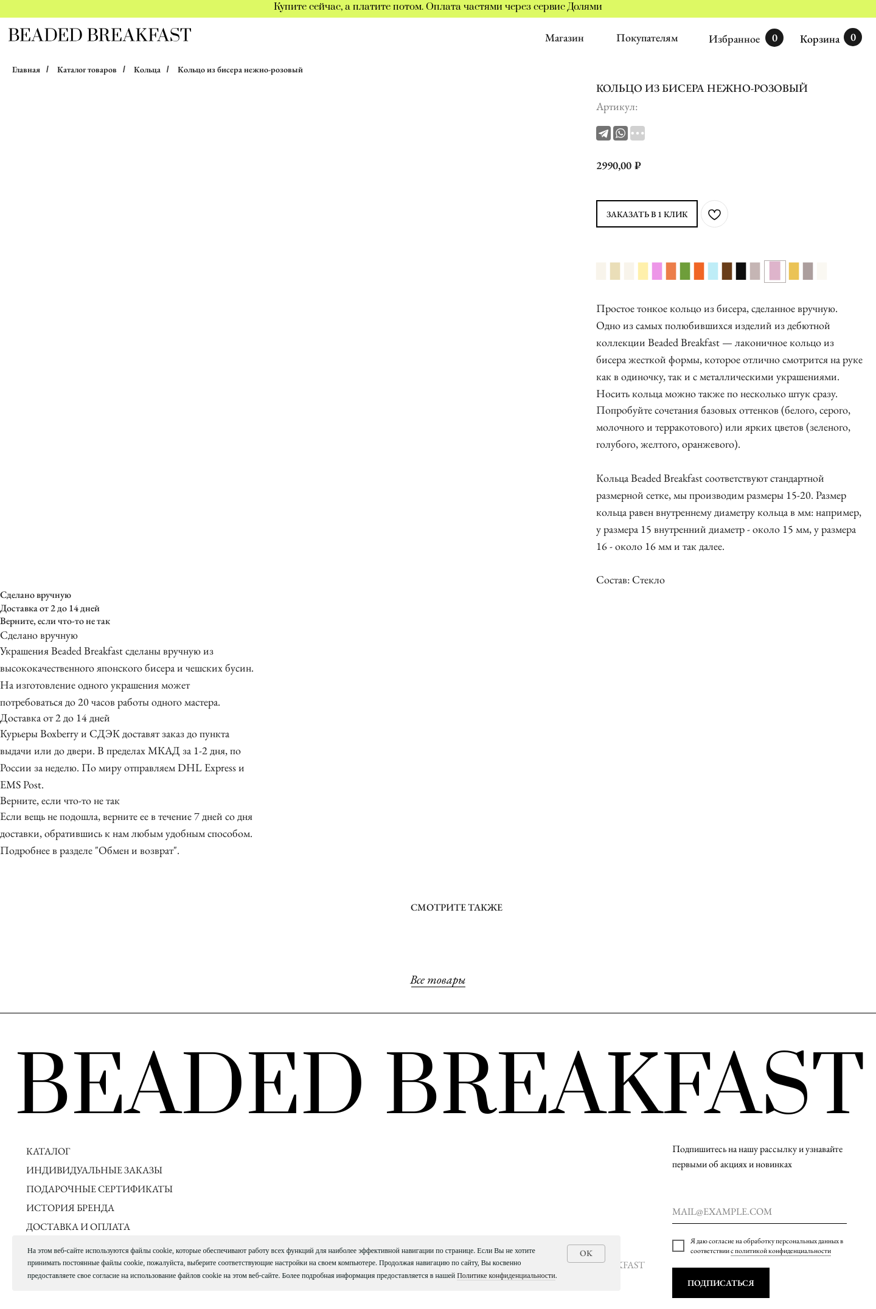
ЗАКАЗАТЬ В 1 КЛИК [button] (647, 214)
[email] (759, 1212)
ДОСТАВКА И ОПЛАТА (79, 1226)
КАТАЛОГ (48, 1151)
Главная (26, 69)
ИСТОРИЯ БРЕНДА (70, 1207)
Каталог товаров (87, 69)
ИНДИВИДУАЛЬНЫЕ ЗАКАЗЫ (94, 1170)
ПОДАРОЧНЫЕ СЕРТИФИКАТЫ (99, 1188)
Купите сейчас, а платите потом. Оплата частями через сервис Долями (438, 7)
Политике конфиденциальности (506, 1275)
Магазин (564, 37)
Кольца (147, 69)
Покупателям (647, 37)
